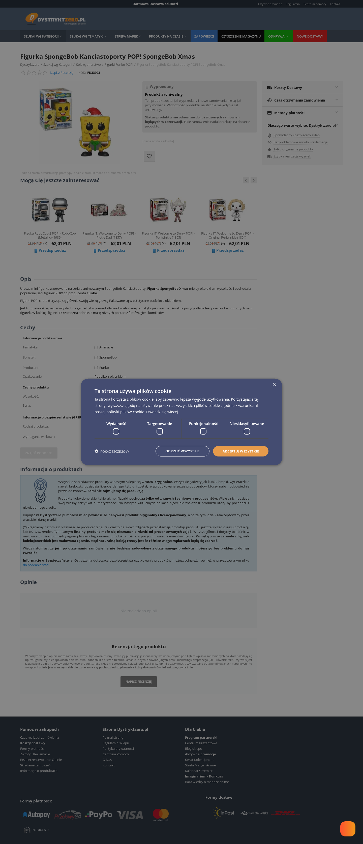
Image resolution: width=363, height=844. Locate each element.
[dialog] (181, 422)
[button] (112, 451)
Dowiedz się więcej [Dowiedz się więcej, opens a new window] (162, 411)
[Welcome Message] (347, 828)
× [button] (274, 384)
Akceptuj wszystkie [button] (239, 451)
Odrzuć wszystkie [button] (178, 451)
